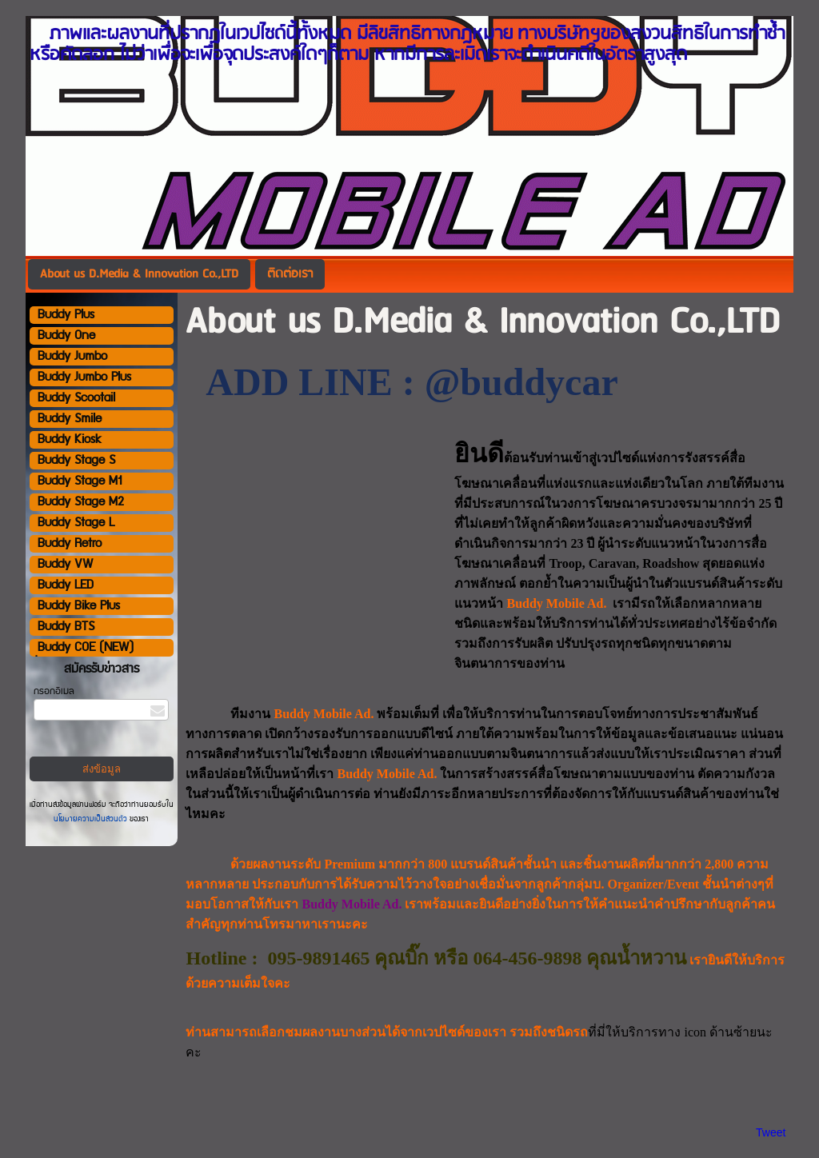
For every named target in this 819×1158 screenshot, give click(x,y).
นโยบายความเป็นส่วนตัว (92, 819)
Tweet (770, 1132)
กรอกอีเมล (54, 691)
